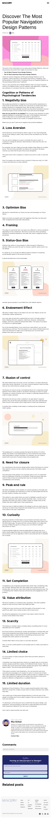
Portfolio (46, 804)
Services (46, 802)
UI (28, 802)
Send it (25, 776)
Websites (30, 808)
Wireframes (38, 808)
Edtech (22, 804)
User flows (38, 806)
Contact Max (15, 736)
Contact (46, 809)
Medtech (23, 807)
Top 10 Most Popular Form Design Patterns (18, 72)
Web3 (22, 802)
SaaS (22, 800)
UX (28, 800)
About (45, 800)
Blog (45, 807)
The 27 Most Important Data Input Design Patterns (20, 74)
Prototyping (38, 804)
